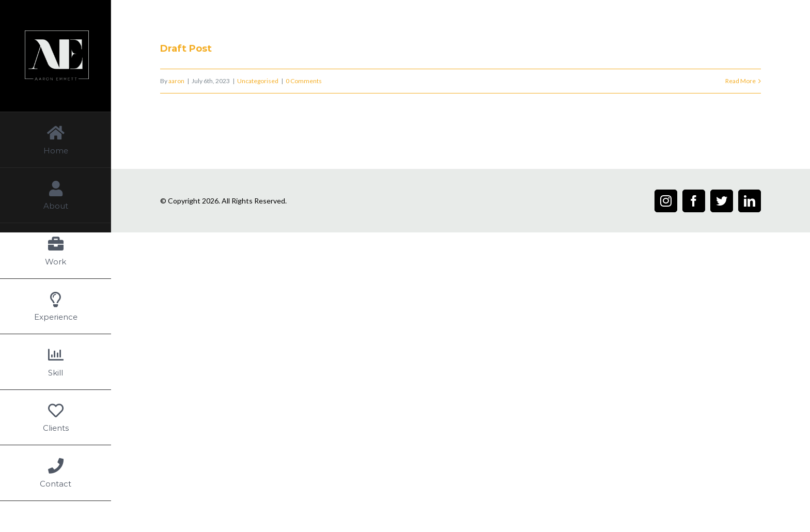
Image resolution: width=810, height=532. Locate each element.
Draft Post (186, 48)
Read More (740, 81)
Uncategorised (257, 81)
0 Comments (304, 81)
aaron (176, 81)
